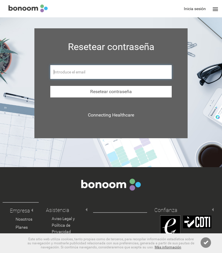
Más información (168, 247)
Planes (22, 227)
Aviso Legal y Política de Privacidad (63, 225)
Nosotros (24, 219)
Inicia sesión (195, 8)
